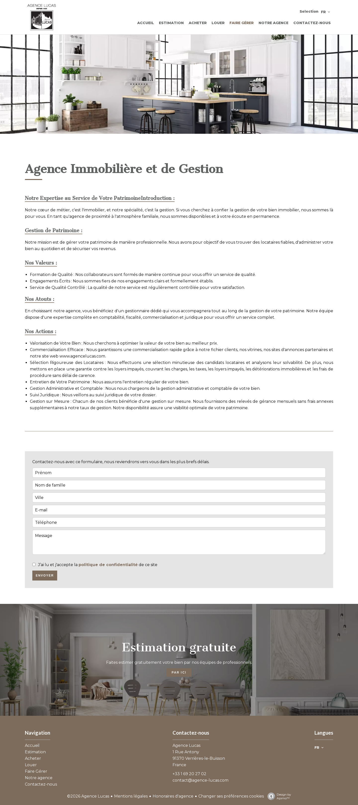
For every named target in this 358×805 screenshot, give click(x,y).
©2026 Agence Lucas (88, 796)
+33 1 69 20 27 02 (189, 773)
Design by (278, 796)
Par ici (179, 672)
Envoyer (45, 575)
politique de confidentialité (108, 564)
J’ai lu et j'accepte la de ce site (97, 564)
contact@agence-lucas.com (200, 780)
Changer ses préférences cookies (231, 796)
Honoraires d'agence (173, 796)
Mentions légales (131, 796)
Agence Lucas (186, 745)
